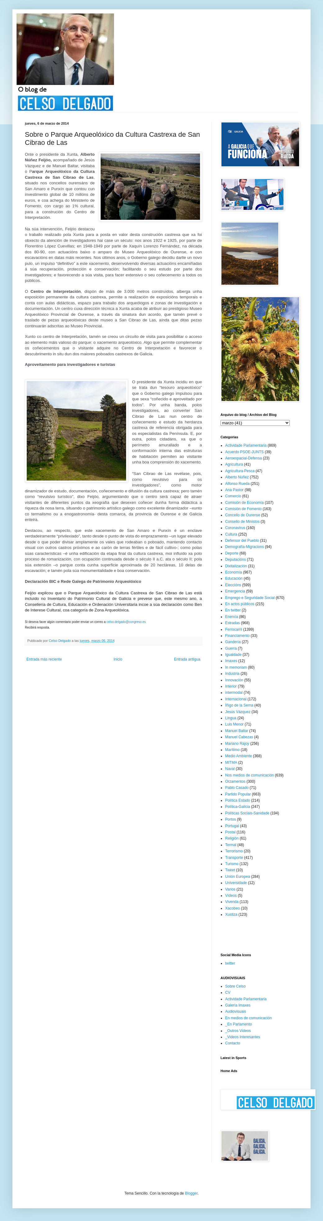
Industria (232, 673)
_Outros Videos (238, 1031)
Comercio (233, 496)
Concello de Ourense (242, 515)
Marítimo (232, 750)
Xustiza (231, 914)
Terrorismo (234, 851)
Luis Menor (234, 724)
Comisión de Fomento (243, 509)
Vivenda (232, 902)
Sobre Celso (235, 986)
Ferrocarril (233, 629)
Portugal (232, 826)
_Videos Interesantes (242, 1037)
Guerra (231, 648)
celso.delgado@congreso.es (126, 622)
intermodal (234, 692)
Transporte (234, 857)
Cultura (231, 534)
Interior (231, 686)
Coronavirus (235, 528)
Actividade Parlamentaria (245, 445)
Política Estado (237, 800)
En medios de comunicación (248, 1018)
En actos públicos (239, 604)
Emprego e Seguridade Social (250, 598)
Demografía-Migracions (244, 547)
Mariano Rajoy (237, 743)
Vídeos (231, 895)
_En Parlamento (238, 1024)
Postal (230, 832)
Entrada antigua (187, 659)
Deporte (232, 553)
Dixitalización (236, 566)
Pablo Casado (236, 788)
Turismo (232, 864)
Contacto (232, 1043)
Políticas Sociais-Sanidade (247, 813)
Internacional (236, 699)
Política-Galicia (237, 806)
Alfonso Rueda (237, 483)
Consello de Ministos (242, 521)
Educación (234, 578)
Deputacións (235, 559)
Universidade (236, 883)
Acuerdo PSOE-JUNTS (244, 452)
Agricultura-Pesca (240, 471)
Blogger (191, 1193)
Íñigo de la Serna (239, 705)
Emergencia (235, 591)
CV (227, 992)
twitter (230, 963)
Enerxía (231, 617)
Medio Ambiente (238, 756)
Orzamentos (235, 781)
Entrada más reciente (44, 659)
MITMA (231, 762)
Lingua (230, 718)
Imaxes (231, 661)
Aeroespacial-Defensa (243, 458)
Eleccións (233, 585)
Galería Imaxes (237, 1005)
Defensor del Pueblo (242, 540)
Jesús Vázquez (237, 712)
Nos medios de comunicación (249, 775)
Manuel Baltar (236, 731)
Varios (230, 889)
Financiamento (237, 636)
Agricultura (234, 464)
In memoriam (236, 667)
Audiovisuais (235, 1011)
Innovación (234, 680)
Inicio (118, 659)
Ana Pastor (234, 490)
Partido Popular (238, 794)
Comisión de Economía (244, 502)
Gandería (233, 642)
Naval (230, 769)
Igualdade (233, 654)
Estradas (232, 623)
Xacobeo (232, 908)
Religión (232, 838)
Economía (233, 572)
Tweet (230, 870)
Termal (230, 845)
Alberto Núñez (237, 477)
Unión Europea (237, 876)
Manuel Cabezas (239, 737)
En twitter (233, 610)
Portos (230, 819)
